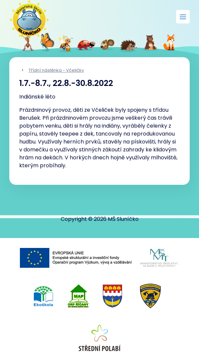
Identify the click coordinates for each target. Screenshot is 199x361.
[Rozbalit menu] (183, 16)
